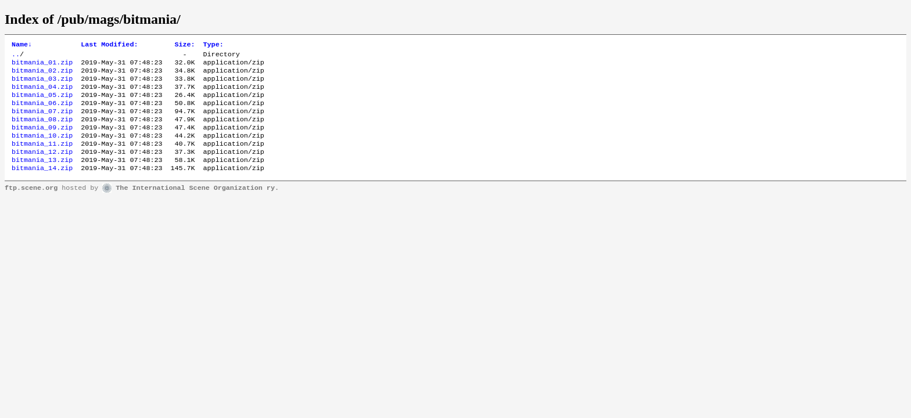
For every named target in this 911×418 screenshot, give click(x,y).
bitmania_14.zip (42, 186)
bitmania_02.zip (42, 75)
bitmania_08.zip (42, 130)
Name (22, 45)
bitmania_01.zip (42, 65)
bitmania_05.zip (42, 102)
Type (213, 45)
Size (184, 45)
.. (16, 56)
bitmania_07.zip (42, 121)
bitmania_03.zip (42, 84)
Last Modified (109, 45)
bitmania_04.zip (42, 93)
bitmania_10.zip (42, 149)
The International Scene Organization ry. (197, 206)
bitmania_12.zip (42, 167)
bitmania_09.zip (42, 140)
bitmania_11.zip (42, 158)
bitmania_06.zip (42, 112)
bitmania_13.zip (42, 177)
